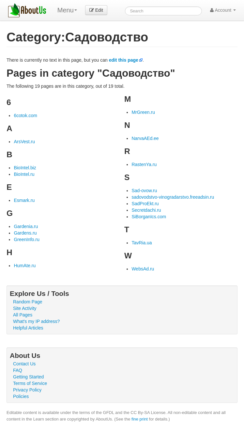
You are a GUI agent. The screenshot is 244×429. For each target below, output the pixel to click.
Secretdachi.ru (146, 210)
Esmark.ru (24, 200)
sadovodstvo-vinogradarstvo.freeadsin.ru (172, 197)
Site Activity (25, 308)
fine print (139, 419)
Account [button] (223, 10)
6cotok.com (25, 115)
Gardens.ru (25, 233)
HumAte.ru (25, 265)
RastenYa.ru (144, 164)
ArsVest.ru (24, 141)
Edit (96, 10)
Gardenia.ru (26, 226)
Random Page (27, 301)
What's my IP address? (36, 321)
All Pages (22, 314)
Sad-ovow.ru (144, 190)
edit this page (123, 60)
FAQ (17, 370)
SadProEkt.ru (145, 203)
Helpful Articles (28, 327)
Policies (21, 396)
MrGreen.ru (143, 112)
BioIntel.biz (25, 167)
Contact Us (24, 363)
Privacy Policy (27, 389)
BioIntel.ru (24, 174)
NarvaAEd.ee (145, 138)
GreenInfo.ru (26, 239)
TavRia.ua (141, 242)
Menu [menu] (67, 10)
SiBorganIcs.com (148, 216)
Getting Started (28, 376)
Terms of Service (30, 383)
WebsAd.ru (142, 268)
